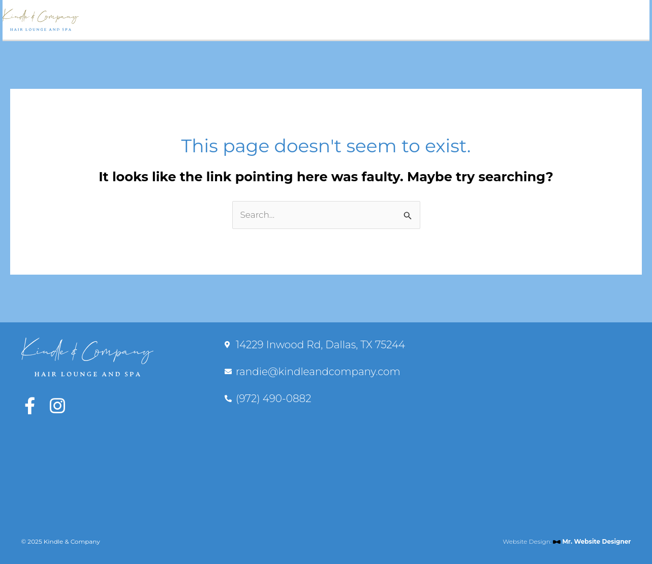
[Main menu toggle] (633, 20)
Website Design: (567, 541)
